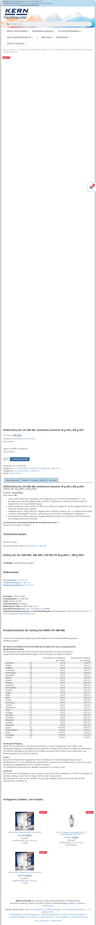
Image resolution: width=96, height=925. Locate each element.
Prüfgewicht (12, 49)
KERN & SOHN (15, 473)
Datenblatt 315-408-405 (36, 546)
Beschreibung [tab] (12, 480)
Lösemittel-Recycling (79, 917)
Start (4, 49)
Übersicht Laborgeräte (34, 909)
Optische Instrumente (69, 31)
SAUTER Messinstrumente (20, 37)
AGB (36, 920)
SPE (89, 909)
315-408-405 (22, 580)
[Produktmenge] (6, 459)
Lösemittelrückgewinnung (18, 917)
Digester (34, 917)
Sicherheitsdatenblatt (26, 613)
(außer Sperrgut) (29, 439)
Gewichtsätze (35, 49)
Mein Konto (47, 37)
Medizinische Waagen (43, 31)
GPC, (85, 909)
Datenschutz (56, 920)
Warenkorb (62, 37)
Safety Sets (45, 49)
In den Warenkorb (20, 459)
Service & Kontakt (16, 43)
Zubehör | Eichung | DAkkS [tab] (34, 480)
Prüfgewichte (23, 49)
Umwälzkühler (15, 914)
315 (52, 49)
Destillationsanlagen (53, 909)
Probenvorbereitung (71, 909)
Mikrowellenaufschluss (51, 914)
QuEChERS (50, 912)
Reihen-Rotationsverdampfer (73, 914)
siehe (45, 608)
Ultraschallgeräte (62, 917)
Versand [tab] (52, 480)
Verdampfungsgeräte (31, 914)
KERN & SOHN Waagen (17, 31)
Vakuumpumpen (46, 917)
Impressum (44, 920)
